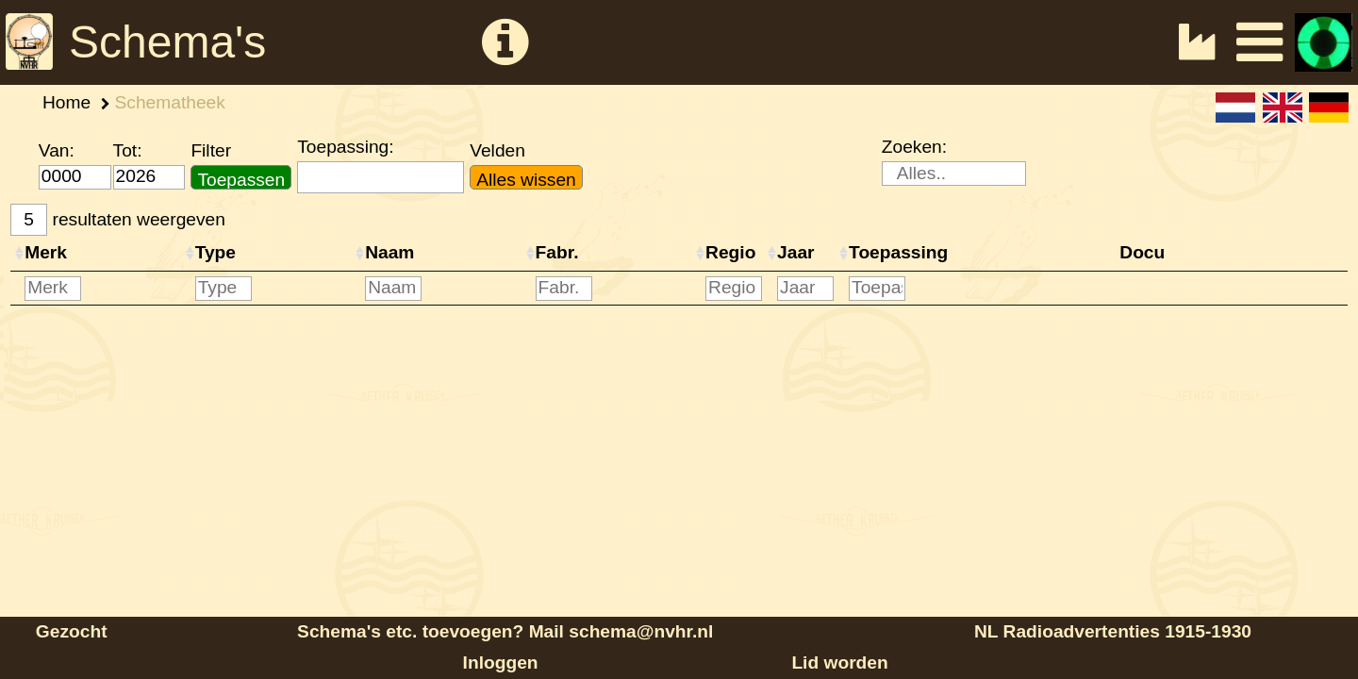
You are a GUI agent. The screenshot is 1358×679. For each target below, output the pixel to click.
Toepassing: (345, 147)
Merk (46, 252)
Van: (57, 150)
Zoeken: (914, 147)
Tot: (127, 150)
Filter (210, 150)
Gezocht (72, 631)
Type (215, 252)
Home (66, 102)
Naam (389, 252)
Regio (730, 252)
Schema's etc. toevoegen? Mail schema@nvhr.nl (505, 631)
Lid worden (839, 662)
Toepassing (898, 252)
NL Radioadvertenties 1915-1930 (1112, 631)
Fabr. (557, 252)
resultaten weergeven (117, 220)
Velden (497, 150)
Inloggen (500, 662)
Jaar (795, 252)
